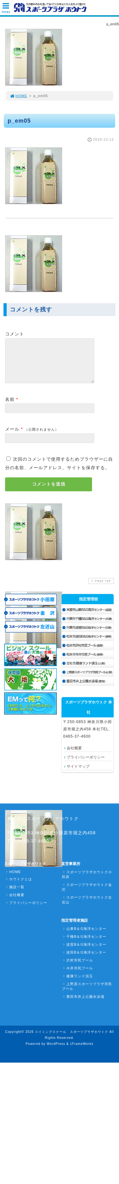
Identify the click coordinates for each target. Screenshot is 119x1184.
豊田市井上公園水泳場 (83, 1004)
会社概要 (74, 755)
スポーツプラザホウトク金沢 (87, 894)
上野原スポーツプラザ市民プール (87, 994)
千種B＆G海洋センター (84, 944)
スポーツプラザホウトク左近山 (87, 907)
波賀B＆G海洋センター (84, 952)
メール (12, 436)
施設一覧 (14, 894)
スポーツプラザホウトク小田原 (87, 882)
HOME (18, 96)
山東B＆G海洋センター (84, 936)
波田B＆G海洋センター (84, 960)
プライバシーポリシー (86, 765)
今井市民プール (77, 976)
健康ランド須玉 (77, 983)
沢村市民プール (77, 968)
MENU (6, 9)
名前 (10, 406)
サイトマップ (78, 774)
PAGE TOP (100, 588)
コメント (14, 333)
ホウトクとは (18, 886)
